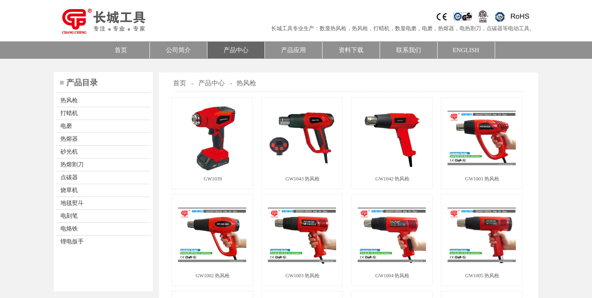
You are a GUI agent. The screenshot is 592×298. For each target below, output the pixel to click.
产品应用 (293, 50)
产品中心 (236, 50)
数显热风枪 (333, 28)
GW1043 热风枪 (303, 179)
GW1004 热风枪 (392, 276)
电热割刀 (470, 28)
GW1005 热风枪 (482, 276)
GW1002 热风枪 (213, 276)
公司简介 (178, 50)
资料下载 (351, 50)
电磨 (427, 28)
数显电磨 (405, 28)
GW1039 (213, 179)
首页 (121, 50)
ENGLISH (465, 50)
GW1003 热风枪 (303, 276)
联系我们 (408, 50)
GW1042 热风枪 (392, 179)
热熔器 (446, 28)
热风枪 (360, 28)
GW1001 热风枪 (482, 179)
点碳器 (494, 28)
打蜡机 (381, 28)
